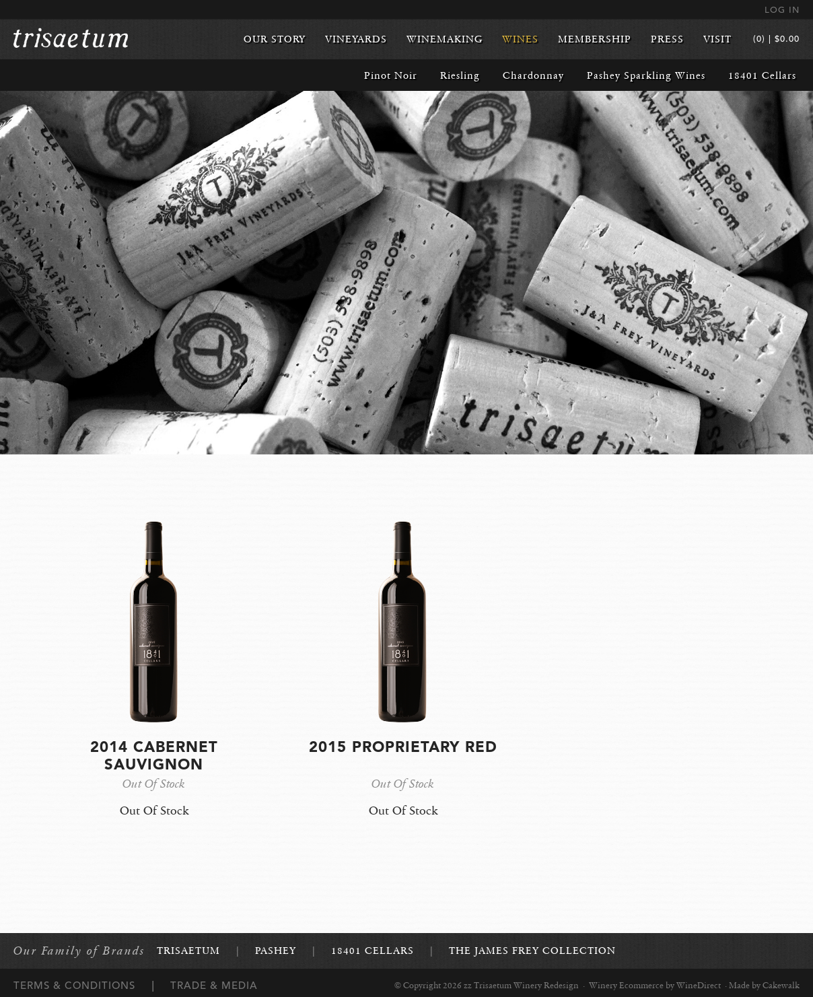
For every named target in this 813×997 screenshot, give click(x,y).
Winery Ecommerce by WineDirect (655, 985)
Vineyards (356, 39)
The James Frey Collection (532, 950)
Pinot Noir (390, 75)
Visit (717, 39)
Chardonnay (533, 75)
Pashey (275, 950)
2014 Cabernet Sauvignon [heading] (154, 755)
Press (667, 39)
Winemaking (444, 39)
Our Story (275, 39)
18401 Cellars (762, 75)
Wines (520, 39)
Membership (594, 39)
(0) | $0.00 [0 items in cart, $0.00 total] (776, 38)
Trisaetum (188, 950)
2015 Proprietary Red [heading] (403, 746)
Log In (782, 9)
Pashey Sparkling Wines (646, 75)
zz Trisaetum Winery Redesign (70, 38)
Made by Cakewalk (764, 985)
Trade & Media (214, 985)
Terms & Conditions (74, 985)
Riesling (460, 75)
